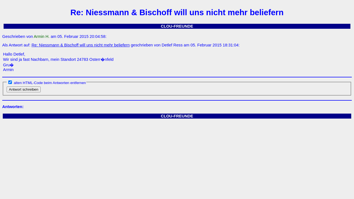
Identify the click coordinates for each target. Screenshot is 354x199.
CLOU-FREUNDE (177, 26)
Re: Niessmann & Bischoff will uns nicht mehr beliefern (81, 45)
